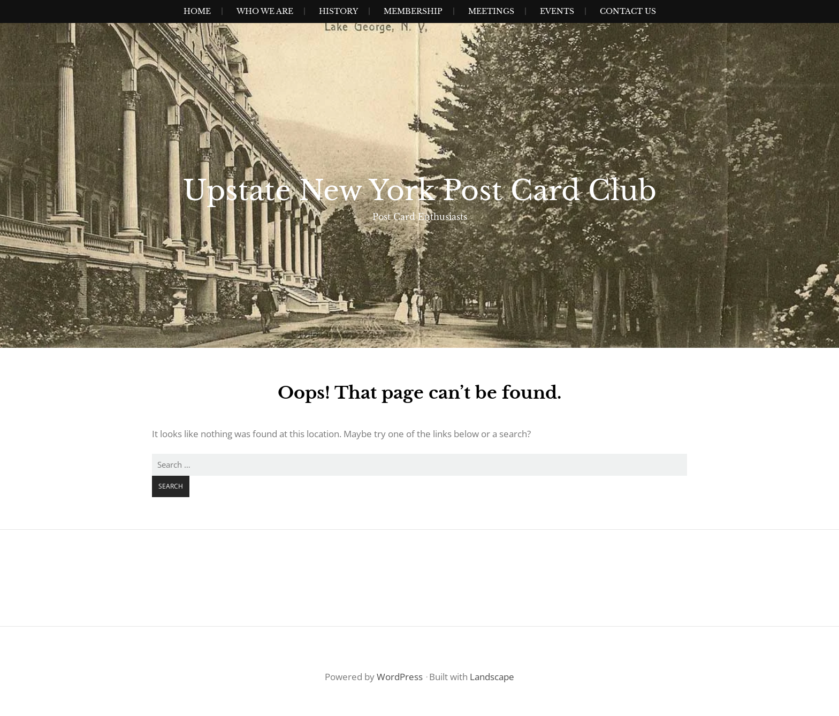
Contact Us (628, 11)
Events (557, 11)
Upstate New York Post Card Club (420, 190)
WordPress (400, 677)
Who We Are (265, 11)
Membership (413, 11)
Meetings (491, 11)
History (338, 11)
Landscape (492, 677)
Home (197, 11)
